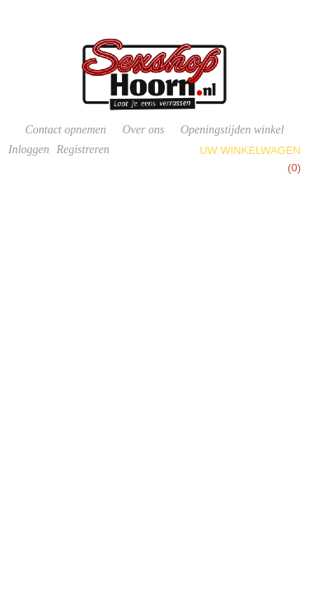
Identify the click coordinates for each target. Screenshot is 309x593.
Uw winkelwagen (250, 150)
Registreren (82, 149)
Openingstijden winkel (232, 130)
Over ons (143, 130)
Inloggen (28, 149)
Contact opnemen (65, 130)
